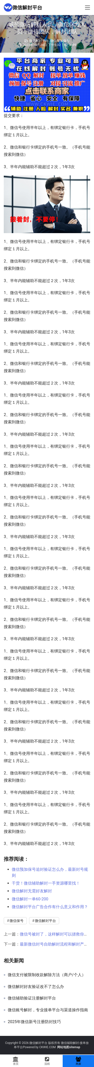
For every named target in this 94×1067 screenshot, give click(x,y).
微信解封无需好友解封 (32, 891)
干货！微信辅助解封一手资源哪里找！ (46, 883)
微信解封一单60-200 (30, 899)
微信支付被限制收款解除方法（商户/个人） (47, 975)
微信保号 (17, 921)
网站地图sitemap (68, 1047)
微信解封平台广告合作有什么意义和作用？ (50, 906)
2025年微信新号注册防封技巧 (34, 1022)
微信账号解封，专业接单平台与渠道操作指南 (48, 1010)
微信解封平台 (39, 41)
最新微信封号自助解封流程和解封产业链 (56, 944)
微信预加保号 (60, 41)
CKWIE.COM (47, 1047)
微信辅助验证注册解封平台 (32, 998)
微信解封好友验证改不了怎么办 (36, 986)
